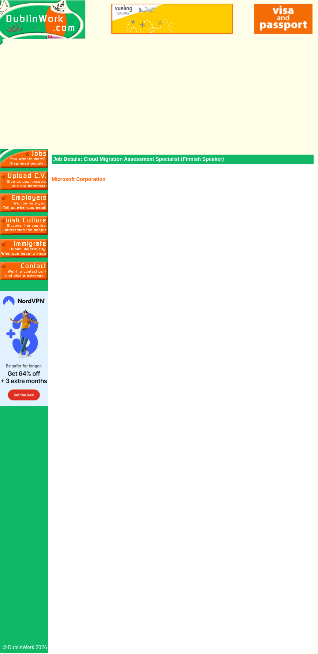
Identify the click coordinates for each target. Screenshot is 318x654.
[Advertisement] (159, 94)
